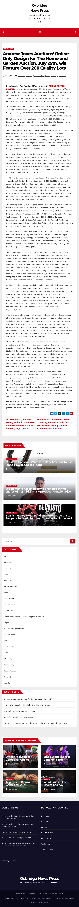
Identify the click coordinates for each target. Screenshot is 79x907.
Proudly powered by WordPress (26, 893)
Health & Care (10, 605)
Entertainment (8, 48)
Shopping (8, 659)
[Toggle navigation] (39, 32)
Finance (7, 592)
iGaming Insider (9, 861)
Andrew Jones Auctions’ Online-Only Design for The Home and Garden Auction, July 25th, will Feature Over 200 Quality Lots (36, 61)
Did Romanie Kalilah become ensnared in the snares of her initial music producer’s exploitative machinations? (38, 491)
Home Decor (9, 611)
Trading (7, 677)
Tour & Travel (10, 671)
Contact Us (24, 898)
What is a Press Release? (39, 902)
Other (6, 641)
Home (7, 898)
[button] (75, 32)
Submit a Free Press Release (63, 898)
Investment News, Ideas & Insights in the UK (24, 617)
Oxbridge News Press (39, 878)
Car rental (8, 568)
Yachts (7, 683)
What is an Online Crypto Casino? (19, 717)
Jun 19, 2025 (13, 764)
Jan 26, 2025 (51, 764)
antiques (21, 76)
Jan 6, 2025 (12, 789)
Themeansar (59, 893)
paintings (54, 76)
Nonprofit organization (14, 629)
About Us (14, 898)
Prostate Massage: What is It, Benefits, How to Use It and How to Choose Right (39, 463)
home (47, 76)
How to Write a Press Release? (40, 898)
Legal (6, 623)
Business (8, 562)
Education (8, 580)
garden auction (38, 76)
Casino (7, 574)
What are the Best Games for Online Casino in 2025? (28, 699)
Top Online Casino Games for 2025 (19, 711)
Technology (9, 665)
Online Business (11, 635)
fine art (29, 76)
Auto (6, 556)
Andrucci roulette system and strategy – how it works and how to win (35, 723)
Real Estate (9, 647)
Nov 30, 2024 (51, 789)
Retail (6, 653)
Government (9, 599)
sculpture (62, 76)
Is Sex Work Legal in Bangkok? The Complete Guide (27, 705)
